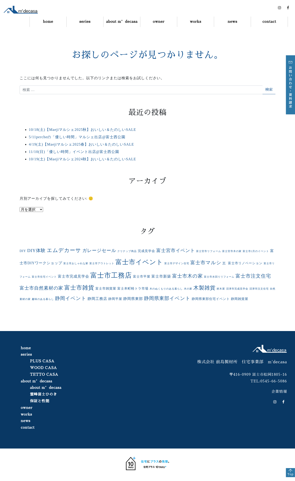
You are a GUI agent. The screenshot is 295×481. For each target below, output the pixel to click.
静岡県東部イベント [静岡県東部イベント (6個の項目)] (167, 298)
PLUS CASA (42, 361)
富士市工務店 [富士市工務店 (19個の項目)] (111, 275)
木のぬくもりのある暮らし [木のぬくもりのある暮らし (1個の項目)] (166, 288)
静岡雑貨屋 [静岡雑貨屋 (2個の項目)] (239, 299)
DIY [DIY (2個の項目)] (23, 251)
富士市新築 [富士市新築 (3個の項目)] (161, 276)
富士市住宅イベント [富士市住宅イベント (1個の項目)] (44, 277)
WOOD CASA (43, 368)
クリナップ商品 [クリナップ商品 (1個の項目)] (127, 251)
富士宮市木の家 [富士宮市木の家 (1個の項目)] (232, 251)
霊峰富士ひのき (43, 394)
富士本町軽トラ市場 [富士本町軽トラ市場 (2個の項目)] (132, 288)
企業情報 (279, 391)
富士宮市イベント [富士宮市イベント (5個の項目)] (175, 250)
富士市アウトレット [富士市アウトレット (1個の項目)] (101, 263)
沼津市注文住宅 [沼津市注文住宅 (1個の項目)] (259, 288)
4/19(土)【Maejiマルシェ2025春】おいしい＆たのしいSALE (81, 144)
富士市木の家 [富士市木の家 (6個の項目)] (187, 276)
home (48, 21)
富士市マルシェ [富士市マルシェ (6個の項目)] (208, 262)
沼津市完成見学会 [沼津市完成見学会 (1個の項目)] (237, 288)
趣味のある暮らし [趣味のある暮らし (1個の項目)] (43, 299)
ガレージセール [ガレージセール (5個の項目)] (99, 250)
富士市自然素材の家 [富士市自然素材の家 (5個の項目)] (41, 288)
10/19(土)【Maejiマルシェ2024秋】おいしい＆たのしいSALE (82, 159)
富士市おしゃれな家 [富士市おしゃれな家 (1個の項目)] (75, 263)
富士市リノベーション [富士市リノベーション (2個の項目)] (245, 263)
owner (159, 21)
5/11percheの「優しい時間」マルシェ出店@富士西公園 (77, 137)
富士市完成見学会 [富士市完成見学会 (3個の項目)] (73, 276)
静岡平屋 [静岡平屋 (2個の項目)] (115, 299)
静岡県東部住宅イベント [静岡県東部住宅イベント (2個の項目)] (211, 299)
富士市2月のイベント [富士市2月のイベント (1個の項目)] (256, 251)
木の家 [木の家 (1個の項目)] (188, 288)
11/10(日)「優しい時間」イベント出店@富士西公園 (74, 152)
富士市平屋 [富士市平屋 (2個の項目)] (141, 276)
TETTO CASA (44, 374)
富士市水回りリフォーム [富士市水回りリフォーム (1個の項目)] (219, 277)
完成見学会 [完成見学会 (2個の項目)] (146, 251)
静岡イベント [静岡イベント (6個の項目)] (70, 298)
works (195, 21)
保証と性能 (39, 401)
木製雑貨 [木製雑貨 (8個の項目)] (204, 288)
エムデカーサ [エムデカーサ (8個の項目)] (64, 250)
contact (269, 21)
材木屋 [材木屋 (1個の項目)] (221, 288)
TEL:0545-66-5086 (269, 381)
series (85, 21)
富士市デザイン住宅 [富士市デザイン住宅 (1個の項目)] (176, 263)
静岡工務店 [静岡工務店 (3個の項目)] (97, 299)
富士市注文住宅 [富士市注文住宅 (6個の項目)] (253, 276)
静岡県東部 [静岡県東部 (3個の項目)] (133, 299)
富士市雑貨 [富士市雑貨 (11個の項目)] (79, 287)
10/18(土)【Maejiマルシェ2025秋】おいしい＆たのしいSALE (82, 130)
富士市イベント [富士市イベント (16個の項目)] (139, 262)
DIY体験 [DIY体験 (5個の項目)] (36, 250)
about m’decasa (122, 21)
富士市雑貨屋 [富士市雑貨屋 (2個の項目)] (105, 288)
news (232, 21)
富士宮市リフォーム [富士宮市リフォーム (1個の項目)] (208, 251)
